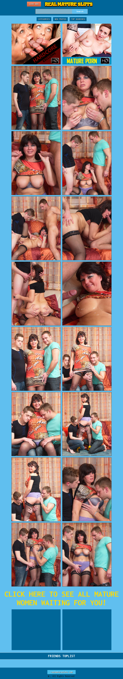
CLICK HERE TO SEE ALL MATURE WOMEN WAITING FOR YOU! (61, 598)
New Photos (60, 19)
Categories (44, 19)
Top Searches (78, 19)
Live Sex (34, 4)
